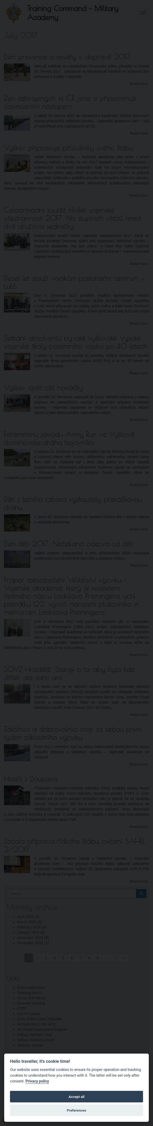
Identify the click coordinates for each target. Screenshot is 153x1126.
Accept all (76, 1097)
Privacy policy (37, 1081)
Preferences (76, 1110)
